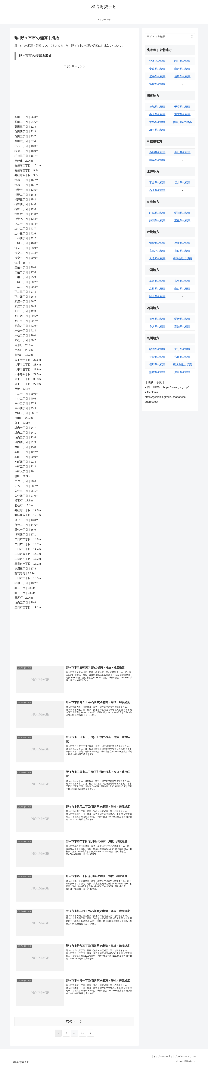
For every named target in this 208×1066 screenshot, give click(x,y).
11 (82, 1033)
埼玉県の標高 (157, 129)
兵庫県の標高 (182, 243)
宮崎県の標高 (182, 356)
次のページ (74, 1021)
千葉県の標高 (182, 106)
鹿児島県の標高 (182, 364)
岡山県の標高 (157, 296)
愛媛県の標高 (182, 318)
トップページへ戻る (161, 1057)
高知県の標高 (182, 326)
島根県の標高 (157, 288)
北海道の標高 (157, 61)
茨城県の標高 (157, 106)
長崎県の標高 (157, 364)
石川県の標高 (157, 190)
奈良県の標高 (182, 250)
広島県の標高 (182, 280)
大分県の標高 (182, 349)
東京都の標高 (182, 114)
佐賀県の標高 (157, 356)
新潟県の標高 (157, 152)
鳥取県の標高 (157, 280)
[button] (192, 36)
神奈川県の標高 (182, 122)
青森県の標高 (157, 68)
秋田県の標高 (182, 61)
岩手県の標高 (157, 76)
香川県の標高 (157, 326)
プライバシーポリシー (184, 1057)
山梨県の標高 (157, 160)
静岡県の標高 (157, 220)
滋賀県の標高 (157, 243)
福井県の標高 (182, 182)
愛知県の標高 (182, 212)
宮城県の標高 (157, 84)
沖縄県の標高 (182, 372)
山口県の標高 (182, 288)
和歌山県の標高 (182, 258)
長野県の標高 (182, 152)
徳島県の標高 (157, 318)
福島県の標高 (182, 76)
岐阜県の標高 (157, 212)
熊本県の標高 (157, 372)
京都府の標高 (157, 250)
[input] (170, 36)
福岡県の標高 (157, 349)
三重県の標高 (182, 220)
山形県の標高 (182, 68)
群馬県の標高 (157, 122)
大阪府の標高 (157, 258)
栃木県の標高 (157, 114)
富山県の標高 (157, 182)
